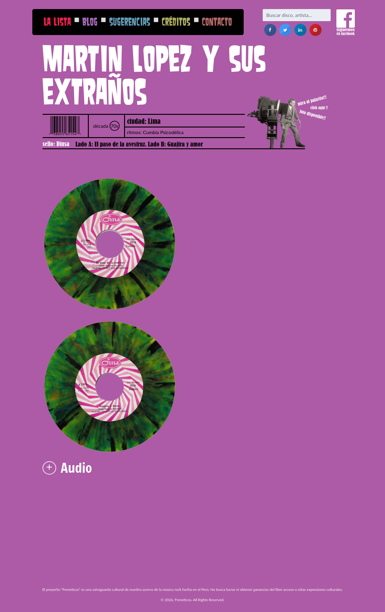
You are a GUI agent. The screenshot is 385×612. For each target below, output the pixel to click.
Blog (90, 21)
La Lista (57, 21)
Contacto (217, 21)
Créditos (176, 21)
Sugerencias (129, 21)
